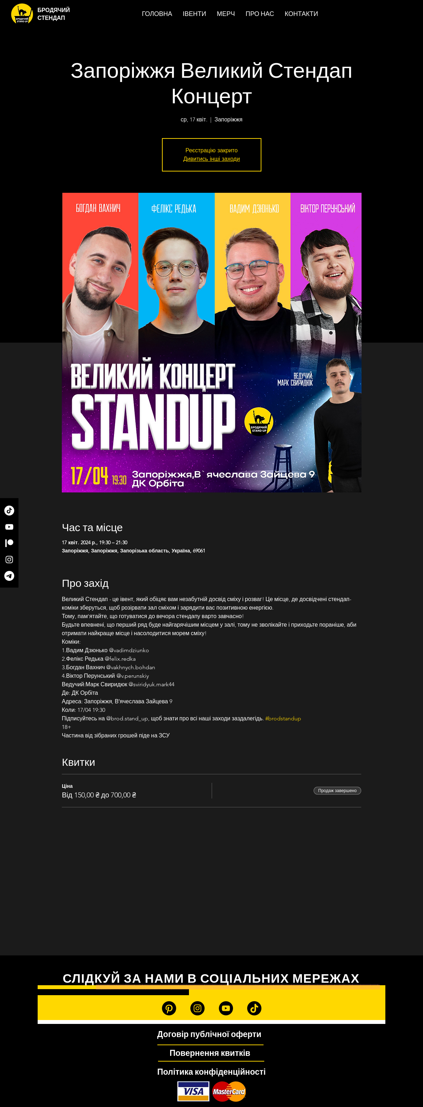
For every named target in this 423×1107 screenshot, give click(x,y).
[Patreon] (9, 543)
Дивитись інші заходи (211, 159)
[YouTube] (9, 527)
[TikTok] (9, 511)
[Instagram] (9, 560)
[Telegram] (9, 576)
